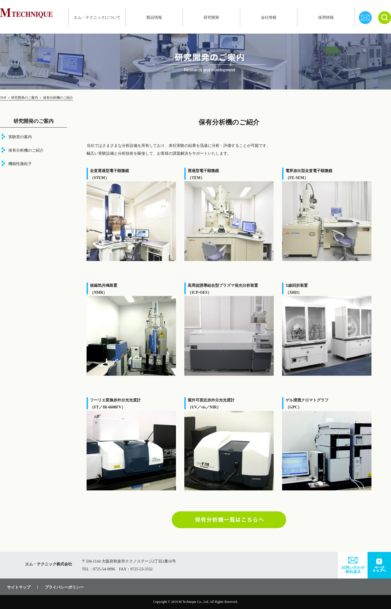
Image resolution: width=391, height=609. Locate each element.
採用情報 (326, 17)
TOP (3, 98)
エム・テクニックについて (97, 17)
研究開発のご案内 (24, 98)
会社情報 (268, 17)
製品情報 (154, 17)
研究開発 (211, 17)
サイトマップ (18, 587)
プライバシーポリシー (64, 587)
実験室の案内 (20, 137)
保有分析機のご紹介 (26, 150)
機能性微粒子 (20, 164)
